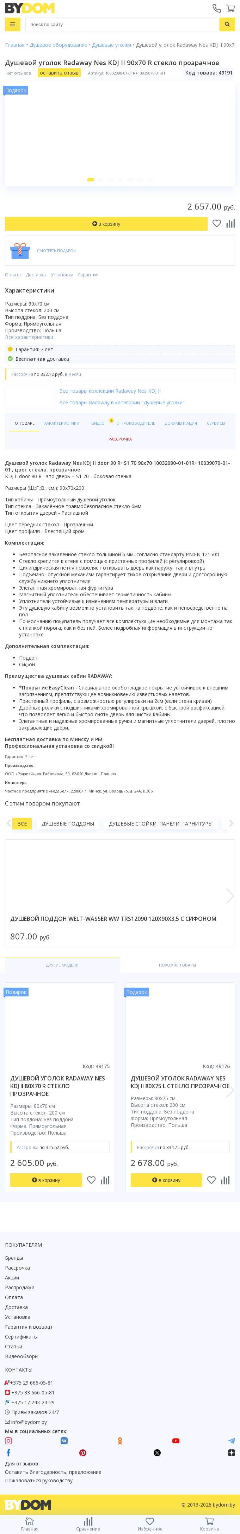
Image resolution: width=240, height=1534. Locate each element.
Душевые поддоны (68, 823)
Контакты (18, 1369)
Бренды (14, 1257)
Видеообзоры (21, 1356)
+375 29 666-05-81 (31, 1382)
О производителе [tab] (135, 423)
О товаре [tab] (25, 423)
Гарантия (88, 275)
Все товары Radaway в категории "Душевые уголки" (122, 402)
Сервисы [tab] (216, 423)
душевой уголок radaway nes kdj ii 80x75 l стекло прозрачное (180, 1082)
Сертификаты (21, 1336)
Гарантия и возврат (29, 1326)
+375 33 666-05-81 (33, 1392)
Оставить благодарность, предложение (53, 1472)
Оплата (13, 275)
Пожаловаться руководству (39, 1480)
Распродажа (20, 1287)
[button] (90, 179)
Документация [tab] (181, 423)
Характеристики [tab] (61, 423)
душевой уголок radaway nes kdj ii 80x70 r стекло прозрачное (57, 1086)
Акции (12, 1277)
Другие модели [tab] (62, 965)
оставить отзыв (59, 72)
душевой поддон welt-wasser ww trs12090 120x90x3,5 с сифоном (113, 919)
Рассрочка (17, 1267)
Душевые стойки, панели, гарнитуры (161, 823)
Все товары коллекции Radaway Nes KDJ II (110, 390)
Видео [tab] (101, 422)
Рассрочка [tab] (120, 439)
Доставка (36, 275)
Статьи (13, 1346)
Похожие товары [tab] (177, 965)
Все (22, 823)
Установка (62, 275)
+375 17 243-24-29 (33, 1402)
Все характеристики (29, 337)
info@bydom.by (29, 1422)
